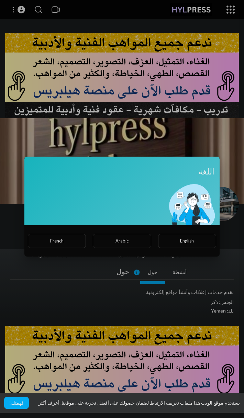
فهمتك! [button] (16, 403)
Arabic (122, 241)
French (57, 241)
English (187, 241)
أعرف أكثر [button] (48, 403)
